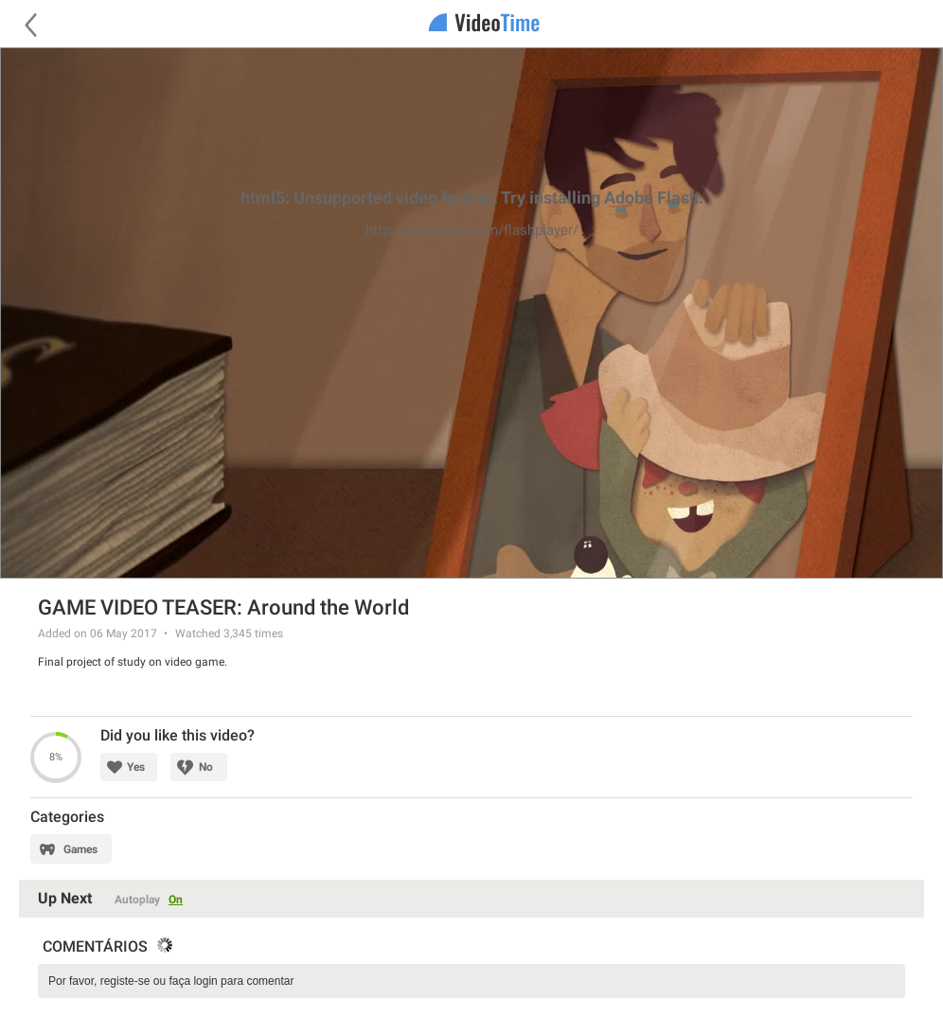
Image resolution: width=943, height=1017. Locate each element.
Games (80, 849)
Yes (136, 767)
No (206, 767)
